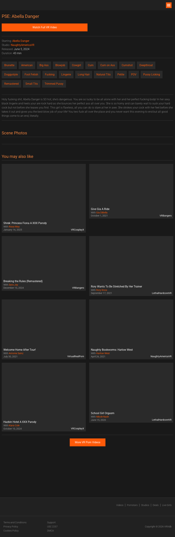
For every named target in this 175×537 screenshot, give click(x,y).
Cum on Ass (107, 65)
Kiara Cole (14, 425)
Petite (120, 74)
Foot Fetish (31, 74)
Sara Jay (13, 284)
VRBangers (166, 215)
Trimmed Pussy (54, 83)
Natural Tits (103, 74)
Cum (90, 65)
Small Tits (31, 83)
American (27, 65)
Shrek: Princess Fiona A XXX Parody (25, 223)
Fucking (50, 74)
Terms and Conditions (14, 522)
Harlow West (103, 353)
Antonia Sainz (16, 353)
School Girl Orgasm (102, 413)
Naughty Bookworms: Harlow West (112, 349)
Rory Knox (101, 290)
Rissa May (14, 226)
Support (51, 522)
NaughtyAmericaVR (22, 45)
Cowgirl (76, 65)
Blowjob (60, 65)
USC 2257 (52, 526)
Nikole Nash (102, 416)
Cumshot (127, 65)
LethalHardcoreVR (162, 293)
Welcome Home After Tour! (19, 349)
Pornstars (132, 505)
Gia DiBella (101, 212)
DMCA (50, 530)
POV (133, 74)
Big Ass (44, 65)
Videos (119, 505)
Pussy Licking (151, 74)
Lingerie (66, 74)
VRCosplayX (77, 229)
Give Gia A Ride (100, 209)
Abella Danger (20, 41)
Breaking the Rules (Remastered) (23, 281)
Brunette (9, 65)
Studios (145, 505)
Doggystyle (11, 74)
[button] (169, 5)
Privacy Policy (10, 526)
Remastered (11, 83)
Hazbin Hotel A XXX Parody (19, 422)
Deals (156, 505)
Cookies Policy (11, 530)
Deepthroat (146, 65)
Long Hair (84, 74)
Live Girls (167, 505)
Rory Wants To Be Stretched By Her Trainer (116, 286)
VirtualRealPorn (75, 356)
